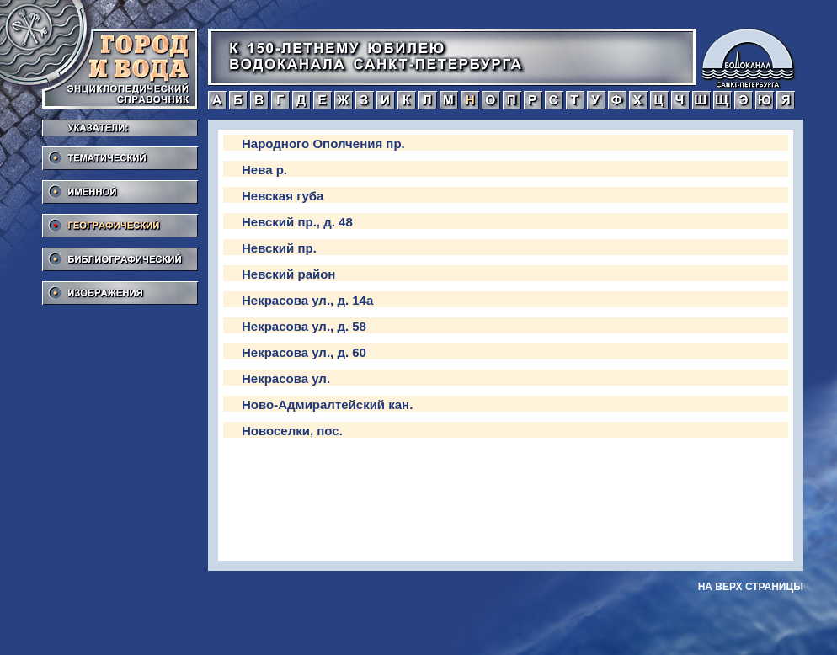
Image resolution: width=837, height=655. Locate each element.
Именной (120, 187)
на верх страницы (750, 587)
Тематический (120, 153)
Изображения (120, 288)
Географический (120, 220)
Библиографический (120, 254)
